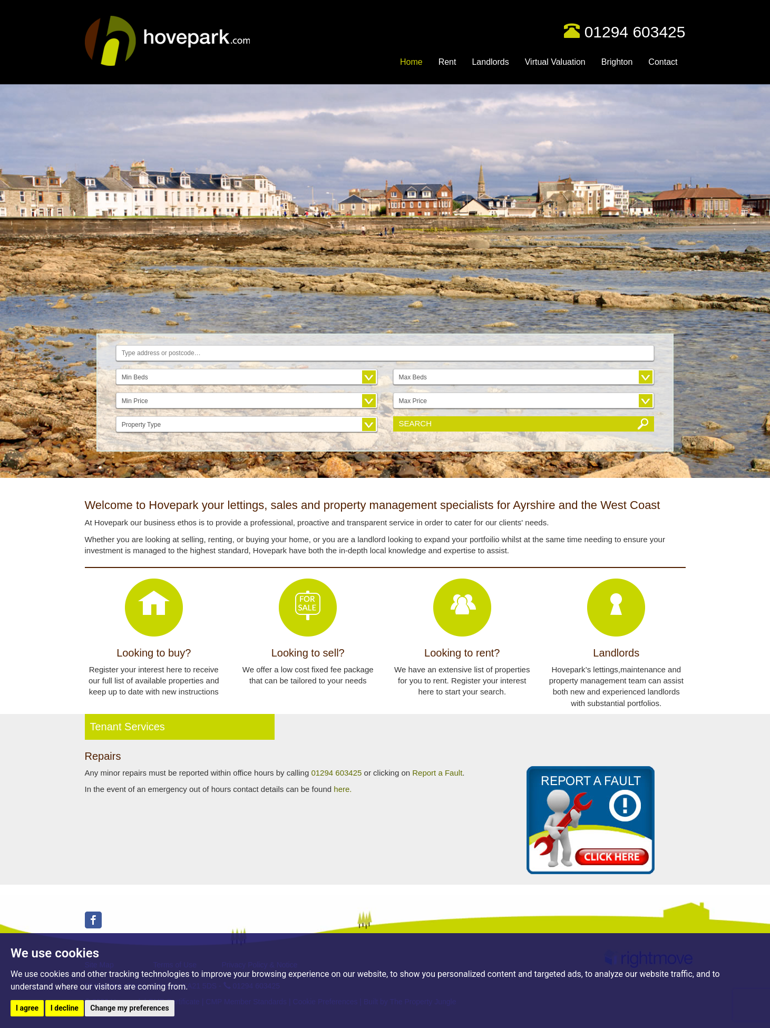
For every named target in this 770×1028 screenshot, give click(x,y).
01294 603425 (635, 32)
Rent (447, 61)
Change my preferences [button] (129, 1008)
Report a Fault (437, 772)
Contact (662, 61)
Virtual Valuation (555, 61)
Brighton (617, 61)
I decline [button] (65, 1008)
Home (411, 61)
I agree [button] (27, 1008)
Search (415, 423)
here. (343, 789)
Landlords (490, 61)
